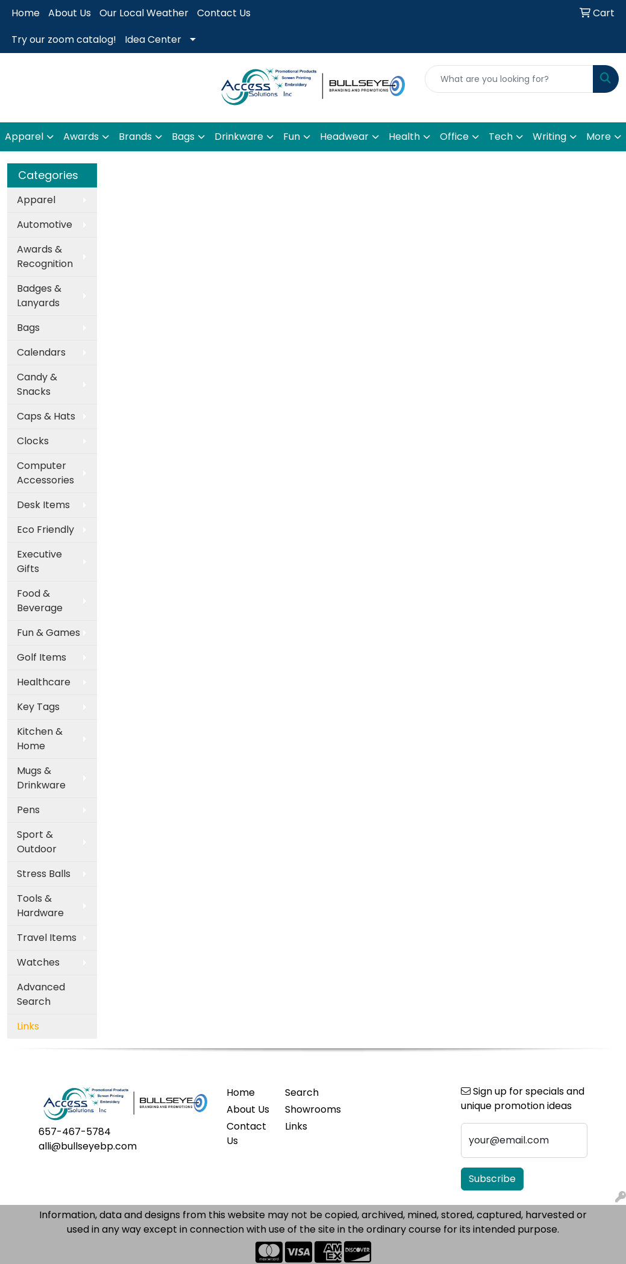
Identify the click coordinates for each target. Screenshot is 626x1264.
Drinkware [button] (238, 136)
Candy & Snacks (37, 384)
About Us (69, 13)
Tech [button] (501, 136)
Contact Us (224, 13)
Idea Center (153, 39)
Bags (28, 328)
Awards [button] (81, 136)
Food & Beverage (40, 600)
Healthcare (43, 682)
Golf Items (41, 657)
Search (302, 1092)
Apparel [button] (24, 136)
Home (25, 13)
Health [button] (404, 136)
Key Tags (38, 707)
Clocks (33, 441)
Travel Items (47, 938)
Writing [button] (549, 136)
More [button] (598, 136)
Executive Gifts (39, 561)
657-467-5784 (75, 1132)
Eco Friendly (45, 529)
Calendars (41, 352)
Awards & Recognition (45, 256)
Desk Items (43, 505)
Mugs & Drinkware (41, 778)
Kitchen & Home (40, 739)
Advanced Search (41, 994)
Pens (28, 810)
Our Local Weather (144, 13)
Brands (135, 136)
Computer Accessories (45, 473)
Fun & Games (48, 633)
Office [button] (454, 136)
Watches (38, 962)
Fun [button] (291, 136)
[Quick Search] (509, 79)
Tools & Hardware (40, 905)
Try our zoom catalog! (63, 39)
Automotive (44, 224)
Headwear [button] (344, 136)
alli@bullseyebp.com (88, 1146)
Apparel (36, 200)
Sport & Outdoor (37, 842)
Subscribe (492, 1179)
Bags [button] (183, 136)
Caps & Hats (46, 416)
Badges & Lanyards (39, 295)
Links (296, 1126)
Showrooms (307, 1109)
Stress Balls (43, 874)
